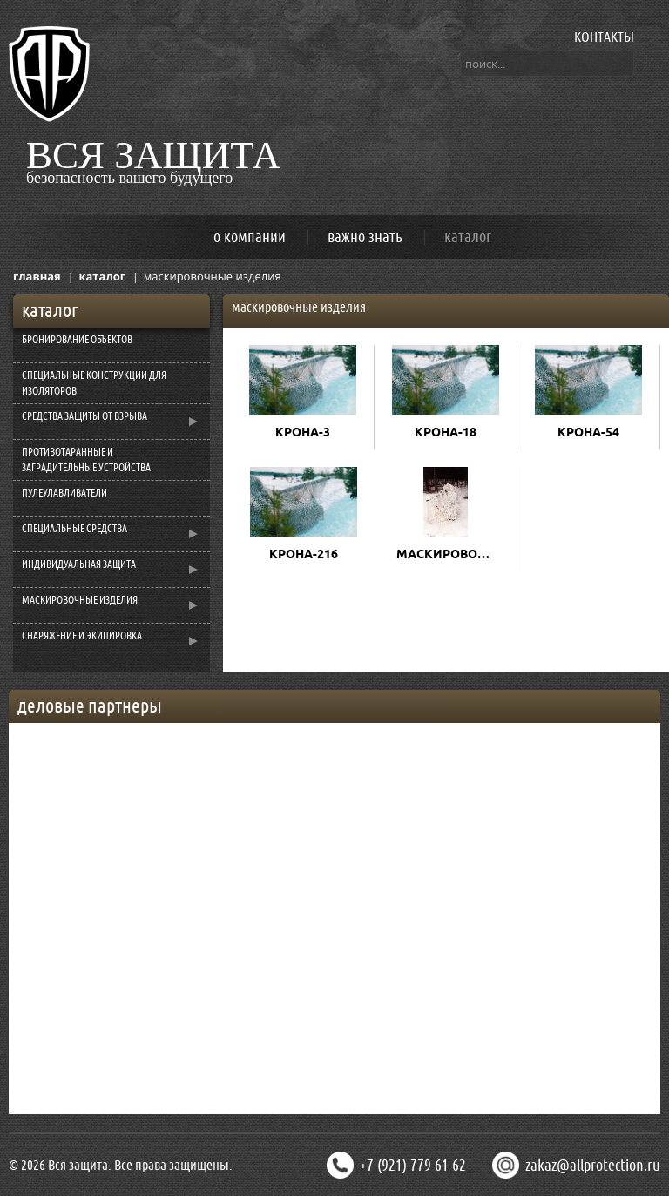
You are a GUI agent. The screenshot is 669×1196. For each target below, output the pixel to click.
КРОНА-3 (302, 432)
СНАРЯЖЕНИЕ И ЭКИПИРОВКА (82, 636)
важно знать (365, 236)
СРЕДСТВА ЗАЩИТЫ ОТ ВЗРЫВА (84, 416)
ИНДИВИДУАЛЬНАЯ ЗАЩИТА (79, 564)
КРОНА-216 (303, 554)
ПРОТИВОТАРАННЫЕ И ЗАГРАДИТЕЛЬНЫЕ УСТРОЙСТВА (86, 460)
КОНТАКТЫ (604, 36)
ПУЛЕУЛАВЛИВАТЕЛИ (64, 493)
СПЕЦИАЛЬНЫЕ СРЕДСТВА (74, 529)
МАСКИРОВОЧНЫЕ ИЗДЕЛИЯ (80, 600)
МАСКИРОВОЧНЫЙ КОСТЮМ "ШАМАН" (449, 554)
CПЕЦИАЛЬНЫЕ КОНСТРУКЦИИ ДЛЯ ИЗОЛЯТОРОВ (94, 383)
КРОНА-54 (588, 432)
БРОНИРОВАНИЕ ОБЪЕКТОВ (77, 340)
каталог (467, 236)
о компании (249, 236)
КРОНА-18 (445, 432)
